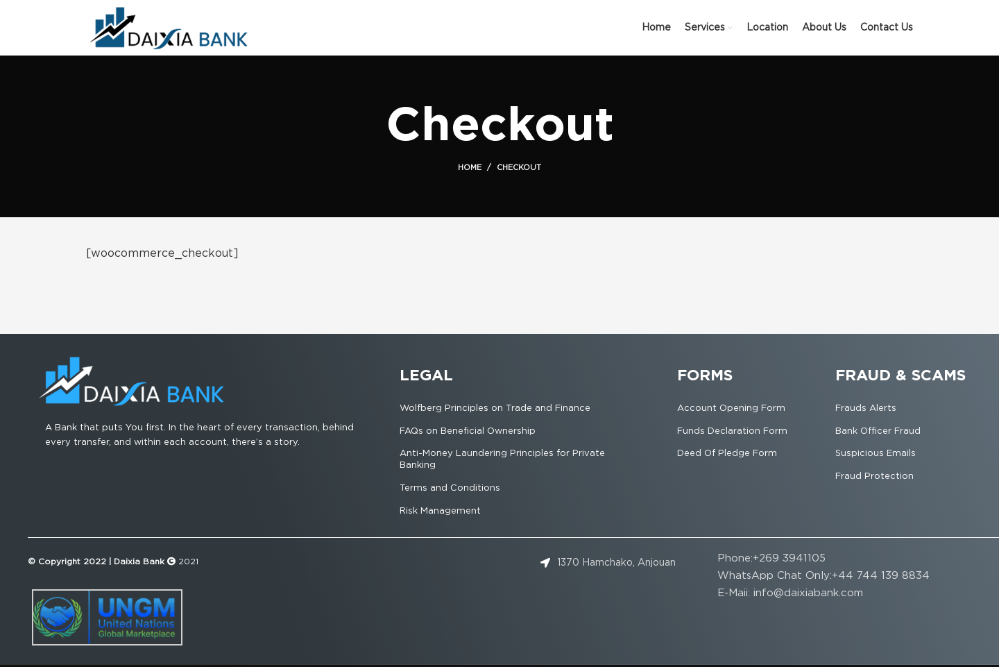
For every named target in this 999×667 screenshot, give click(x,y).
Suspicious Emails (875, 453)
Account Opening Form (731, 408)
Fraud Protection (874, 476)
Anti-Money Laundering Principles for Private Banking (502, 459)
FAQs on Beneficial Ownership (468, 431)
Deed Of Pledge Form (727, 453)
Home (469, 167)
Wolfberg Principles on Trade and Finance (495, 408)
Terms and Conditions (450, 488)
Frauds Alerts (865, 408)
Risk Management (440, 511)
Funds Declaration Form (732, 431)
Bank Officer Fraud (878, 431)
